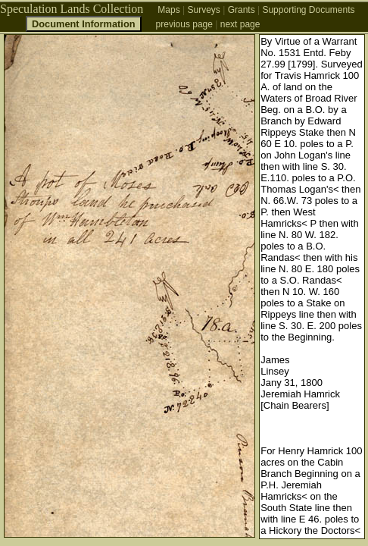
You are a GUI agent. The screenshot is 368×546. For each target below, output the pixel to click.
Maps (168, 10)
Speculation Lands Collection (71, 8)
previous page (184, 24)
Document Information (84, 24)
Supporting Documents (308, 10)
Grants (241, 10)
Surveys (203, 10)
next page (240, 24)
